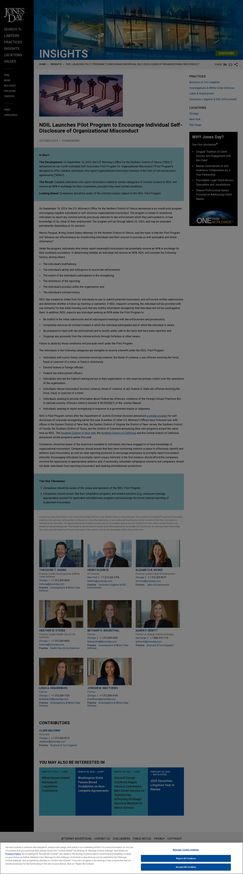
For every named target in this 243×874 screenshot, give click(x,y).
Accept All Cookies (186, 867)
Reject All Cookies (186, 858)
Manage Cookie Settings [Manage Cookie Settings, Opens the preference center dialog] (186, 850)
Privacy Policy (13, 854)
